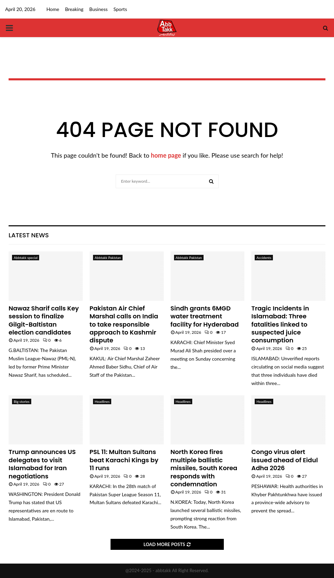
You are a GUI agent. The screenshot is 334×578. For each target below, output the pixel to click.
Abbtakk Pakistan (108, 258)
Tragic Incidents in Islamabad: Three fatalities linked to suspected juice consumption (280, 324)
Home (52, 9)
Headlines (102, 401)
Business (98, 9)
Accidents (263, 258)
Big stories (22, 401)
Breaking (74, 9)
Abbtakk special (25, 258)
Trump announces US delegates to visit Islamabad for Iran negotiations (42, 463)
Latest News (29, 235)
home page (166, 155)
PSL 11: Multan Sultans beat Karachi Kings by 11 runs (124, 459)
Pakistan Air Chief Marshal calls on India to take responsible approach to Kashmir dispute (124, 324)
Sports (120, 9)
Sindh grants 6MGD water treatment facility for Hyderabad (205, 316)
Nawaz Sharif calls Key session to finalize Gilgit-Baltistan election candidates (44, 320)
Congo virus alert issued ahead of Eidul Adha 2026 (284, 459)
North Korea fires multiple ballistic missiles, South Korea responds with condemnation (204, 467)
